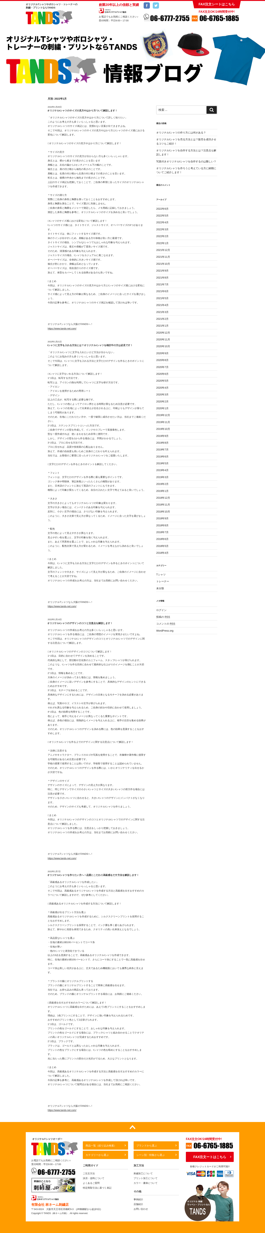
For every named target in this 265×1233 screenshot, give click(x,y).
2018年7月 (162, 532)
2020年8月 (162, 360)
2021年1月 (162, 325)
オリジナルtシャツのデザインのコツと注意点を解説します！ (80, 623)
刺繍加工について (143, 1173)
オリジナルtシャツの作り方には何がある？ (181, 132)
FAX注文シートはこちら (217, 4)
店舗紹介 (138, 1204)
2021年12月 (163, 250)
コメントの (165, 623)
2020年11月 (163, 339)
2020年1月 (162, 408)
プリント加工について (146, 1178)
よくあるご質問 (91, 1183)
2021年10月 (163, 263)
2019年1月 (162, 490)
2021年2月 (162, 318)
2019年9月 (162, 435)
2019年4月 (162, 470)
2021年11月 (163, 256)
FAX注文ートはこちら (209, 1157)
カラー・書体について (146, 1183)
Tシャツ (161, 574)
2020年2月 (162, 401)
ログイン (161, 610)
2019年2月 (162, 483)
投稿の (163, 616)
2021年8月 (162, 277)
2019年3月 (162, 477)
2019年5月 (162, 463)
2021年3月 (162, 312)
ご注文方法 (89, 1173)
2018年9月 (162, 518)
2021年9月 (162, 270)
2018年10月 (163, 511)
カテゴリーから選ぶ (97, 1154)
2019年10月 (163, 428)
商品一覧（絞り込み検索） (101, 1145)
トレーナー (162, 581)
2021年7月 (162, 284)
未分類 (160, 588)
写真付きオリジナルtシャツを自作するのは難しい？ (186, 161)
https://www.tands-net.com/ (62, 328)
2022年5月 (162, 215)
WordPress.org (164, 630)
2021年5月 (162, 298)
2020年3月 (162, 394)
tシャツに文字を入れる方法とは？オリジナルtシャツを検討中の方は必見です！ (90, 345)
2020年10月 (163, 346)
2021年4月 (162, 305)
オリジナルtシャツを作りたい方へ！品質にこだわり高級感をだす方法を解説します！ (93, 875)
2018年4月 (162, 552)
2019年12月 (163, 415)
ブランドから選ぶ (146, 1145)
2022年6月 (162, 208)
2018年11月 (163, 504)
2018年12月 (163, 497)
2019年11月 (163, 422)
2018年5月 (162, 546)
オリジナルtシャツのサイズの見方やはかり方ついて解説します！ (82, 110)
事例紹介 (138, 1199)
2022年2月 (162, 236)
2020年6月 (162, 373)
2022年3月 (162, 229)
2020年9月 (162, 353)
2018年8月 (162, 525)
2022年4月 (162, 222)
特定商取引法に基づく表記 (97, 1187)
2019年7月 (162, 449)
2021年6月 (162, 291)
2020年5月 (162, 380)
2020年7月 (162, 367)
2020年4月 (162, 387)
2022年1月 (162, 243)
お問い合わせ (141, 1209)
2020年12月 (163, 332)
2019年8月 (162, 442)
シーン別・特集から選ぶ (150, 1154)
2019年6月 (162, 456)
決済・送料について (93, 1178)
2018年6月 (162, 539)
